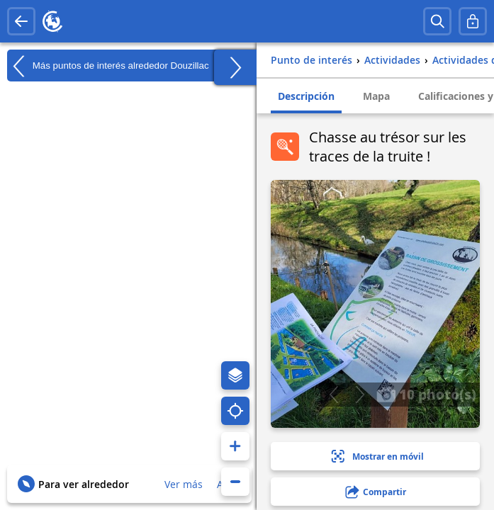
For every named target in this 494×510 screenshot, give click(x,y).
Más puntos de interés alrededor (108, 66)
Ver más (183, 484)
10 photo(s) (426, 394)
